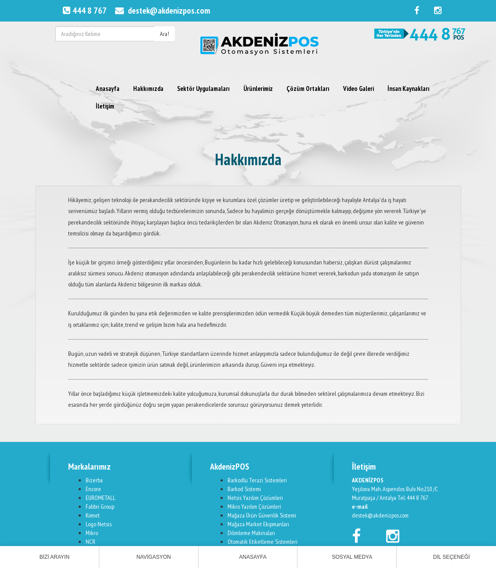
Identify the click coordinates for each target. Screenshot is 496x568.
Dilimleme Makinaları (251, 533)
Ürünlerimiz (258, 88)
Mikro (92, 533)
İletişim (105, 106)
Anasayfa (107, 88)
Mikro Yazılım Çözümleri (254, 506)
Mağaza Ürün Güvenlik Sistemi (262, 515)
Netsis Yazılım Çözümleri (255, 498)
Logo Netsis (99, 524)
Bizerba (94, 480)
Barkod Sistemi (244, 489)
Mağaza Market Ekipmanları (258, 524)
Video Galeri (358, 88)
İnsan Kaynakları (408, 88)
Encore (93, 489)
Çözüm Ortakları (307, 88)
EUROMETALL (101, 498)
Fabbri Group (100, 506)
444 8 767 (84, 10)
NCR (90, 542)
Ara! (164, 34)
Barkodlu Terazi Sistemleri (257, 480)
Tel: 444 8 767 (413, 498)
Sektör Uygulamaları (203, 88)
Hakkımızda (148, 88)
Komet (93, 515)
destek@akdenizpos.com (161, 10)
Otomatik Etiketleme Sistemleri (262, 542)
